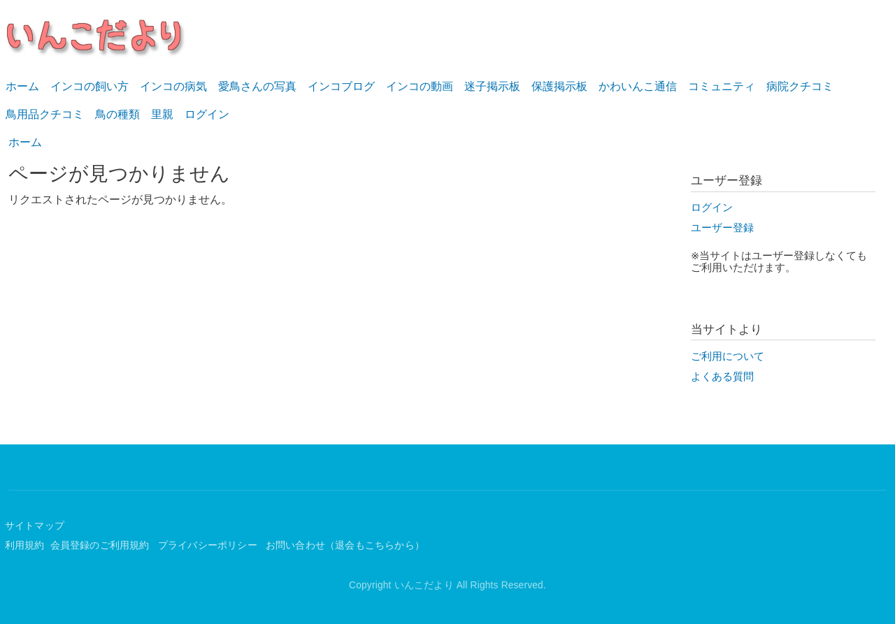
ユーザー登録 (722, 227)
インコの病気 (173, 86)
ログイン (207, 114)
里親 (162, 114)
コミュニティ (721, 86)
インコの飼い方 (89, 86)
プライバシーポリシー (209, 545)
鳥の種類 (117, 114)
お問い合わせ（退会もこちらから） (345, 545)
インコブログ (341, 86)
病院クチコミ (799, 86)
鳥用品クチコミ (45, 114)
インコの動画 (419, 86)
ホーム (22, 86)
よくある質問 (722, 376)
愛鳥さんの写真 (257, 86)
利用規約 (25, 545)
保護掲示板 (559, 86)
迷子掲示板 (492, 86)
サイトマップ (34, 526)
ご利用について (727, 356)
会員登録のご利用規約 (101, 545)
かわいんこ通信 (638, 86)
